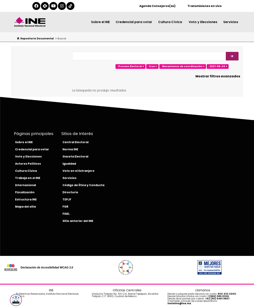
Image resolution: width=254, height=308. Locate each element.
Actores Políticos (28, 164)
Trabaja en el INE (27, 178)
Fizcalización (25, 192)
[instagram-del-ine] (62, 6)
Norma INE (70, 149)
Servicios (230, 22)
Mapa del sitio (25, 207)
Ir (232, 56)
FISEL (66, 214)
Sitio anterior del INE (78, 221)
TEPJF (67, 199)
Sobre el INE (100, 22)
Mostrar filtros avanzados (217, 76)
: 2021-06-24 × (217, 66)
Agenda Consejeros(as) (157, 6)
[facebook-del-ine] (36, 6)
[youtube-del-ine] (53, 6)
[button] (16, 300)
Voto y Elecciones (203, 22)
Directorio (70, 192)
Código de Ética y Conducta (83, 185)
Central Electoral (76, 142)
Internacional (25, 185)
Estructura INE (26, 199)
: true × (152, 66)
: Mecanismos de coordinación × (183, 66)
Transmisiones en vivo (205, 6)
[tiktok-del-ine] (70, 6)
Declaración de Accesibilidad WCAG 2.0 (47, 267)
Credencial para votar (134, 22)
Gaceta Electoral (75, 156)
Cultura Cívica (170, 22)
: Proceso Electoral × (130, 66)
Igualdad (69, 164)
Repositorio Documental (37, 38)
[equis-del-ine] (45, 6)
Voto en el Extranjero (78, 171)
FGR (65, 207)
